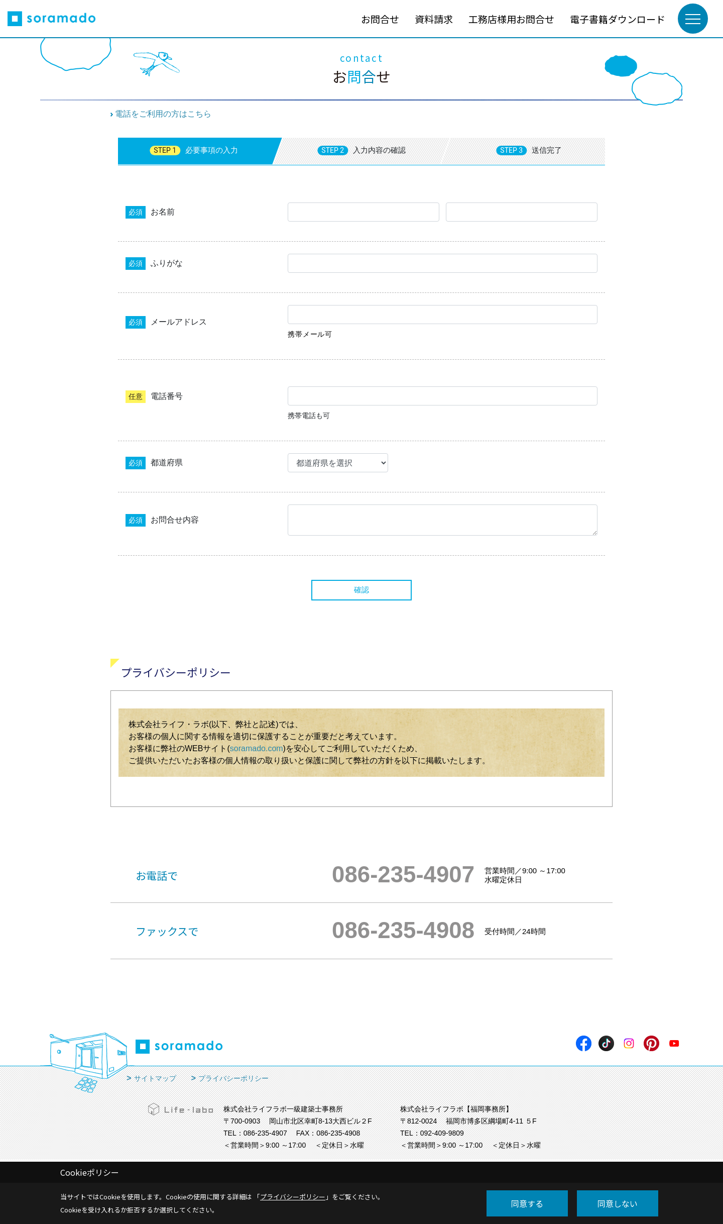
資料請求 (434, 19)
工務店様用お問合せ (511, 19)
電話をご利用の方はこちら (163, 114)
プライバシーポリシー (233, 1078)
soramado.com (256, 748)
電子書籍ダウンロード (617, 19)
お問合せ (380, 19)
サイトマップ (155, 1078)
